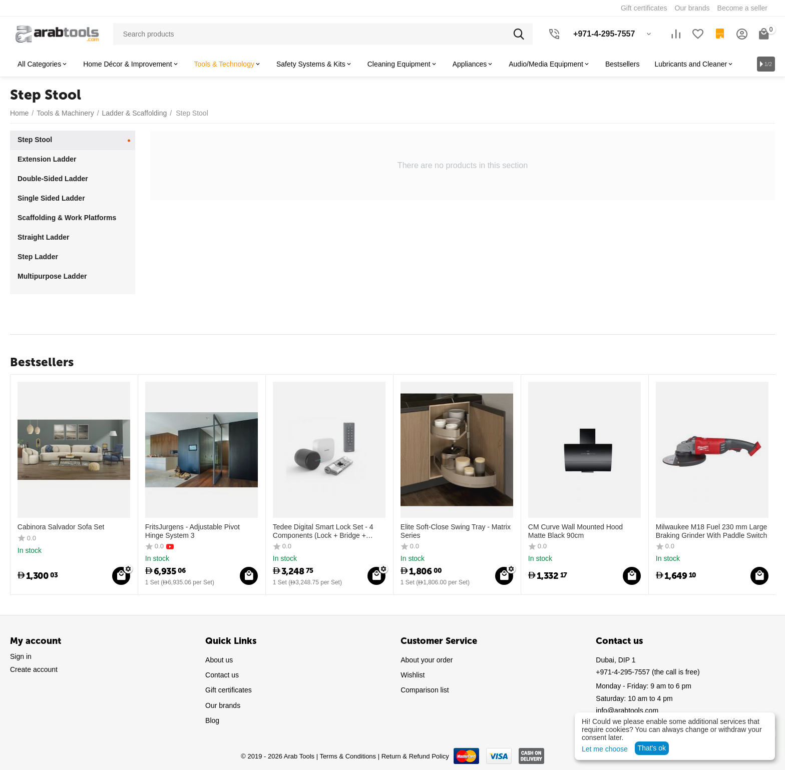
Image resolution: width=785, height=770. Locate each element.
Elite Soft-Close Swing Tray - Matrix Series (456, 531)
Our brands (222, 705)
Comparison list (425, 690)
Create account (34, 669)
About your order (427, 660)
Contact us (222, 675)
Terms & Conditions (347, 756)
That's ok (652, 748)
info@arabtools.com (627, 710)
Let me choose (605, 749)
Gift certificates (228, 690)
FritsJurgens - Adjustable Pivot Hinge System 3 (192, 531)
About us (219, 660)
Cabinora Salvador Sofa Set (61, 527)
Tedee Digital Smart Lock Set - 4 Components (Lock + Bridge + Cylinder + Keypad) (323, 531)
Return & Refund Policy (415, 756)
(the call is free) (647, 672)
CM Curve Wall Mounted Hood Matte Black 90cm (575, 531)
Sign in (21, 656)
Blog (212, 720)
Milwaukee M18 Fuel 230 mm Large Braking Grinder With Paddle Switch (711, 531)
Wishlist (413, 675)
